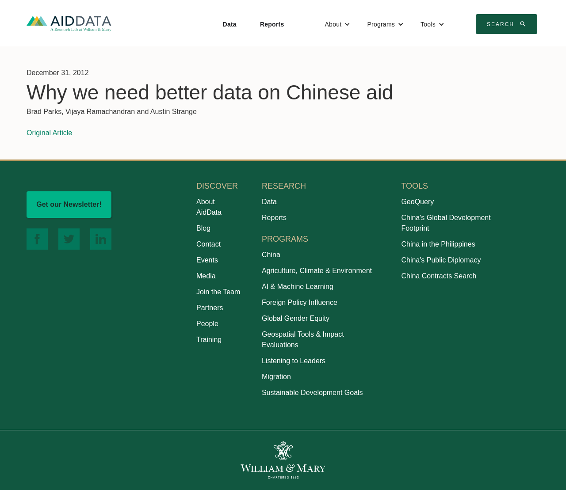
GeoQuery (417, 201)
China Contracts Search (438, 276)
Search (507, 24)
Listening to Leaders (293, 361)
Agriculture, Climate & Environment (317, 270)
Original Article (49, 133)
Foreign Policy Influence (299, 302)
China (271, 254)
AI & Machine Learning (297, 286)
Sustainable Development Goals (312, 392)
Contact (208, 244)
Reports (272, 24)
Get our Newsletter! (69, 204)
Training (209, 339)
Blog (203, 228)
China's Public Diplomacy (441, 260)
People (207, 323)
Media (206, 276)
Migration (276, 376)
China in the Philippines (438, 244)
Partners (209, 307)
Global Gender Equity (295, 318)
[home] (69, 23)
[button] (338, 24)
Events (207, 260)
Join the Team (218, 292)
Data (230, 24)
